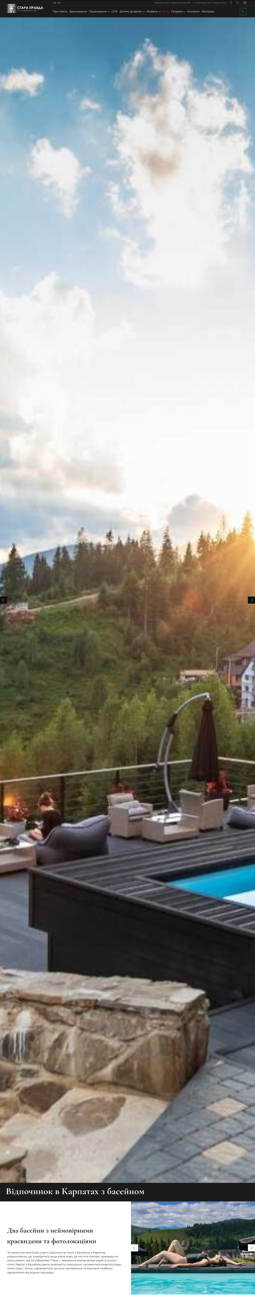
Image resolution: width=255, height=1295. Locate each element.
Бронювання (78, 11)
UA (54, 2)
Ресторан (208, 11)
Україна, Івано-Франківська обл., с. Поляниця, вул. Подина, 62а (190, 2)
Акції (166, 11)
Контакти (193, 11)
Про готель (60, 11)
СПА (114, 11)
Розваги (152, 11)
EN (59, 2)
